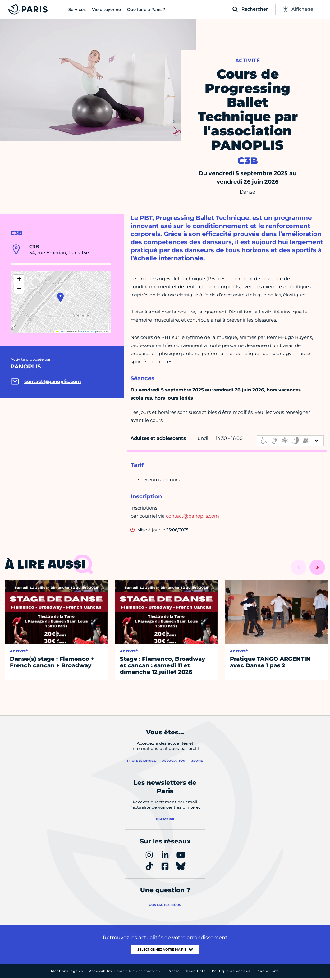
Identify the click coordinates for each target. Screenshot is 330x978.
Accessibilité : (125, 971)
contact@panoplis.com (192, 516)
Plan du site (267, 971)
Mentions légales (67, 971)
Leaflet (61, 331)
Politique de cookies (231, 971)
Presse (173, 971)
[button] (60, 297)
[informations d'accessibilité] (290, 440)
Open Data (196, 971)
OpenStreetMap (88, 331)
